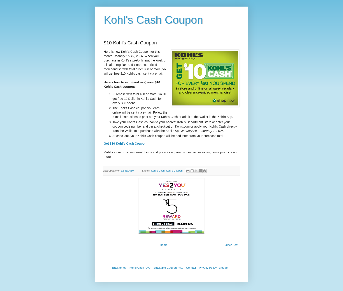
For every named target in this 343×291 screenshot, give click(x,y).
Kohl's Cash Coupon (153, 20)
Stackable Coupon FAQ (168, 267)
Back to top (119, 267)
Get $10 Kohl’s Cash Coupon (125, 143)
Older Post (231, 245)
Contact (191, 267)
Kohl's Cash (158, 170)
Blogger (224, 267)
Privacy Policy (208, 267)
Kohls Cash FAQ (140, 267)
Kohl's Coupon (174, 170)
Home (164, 245)
